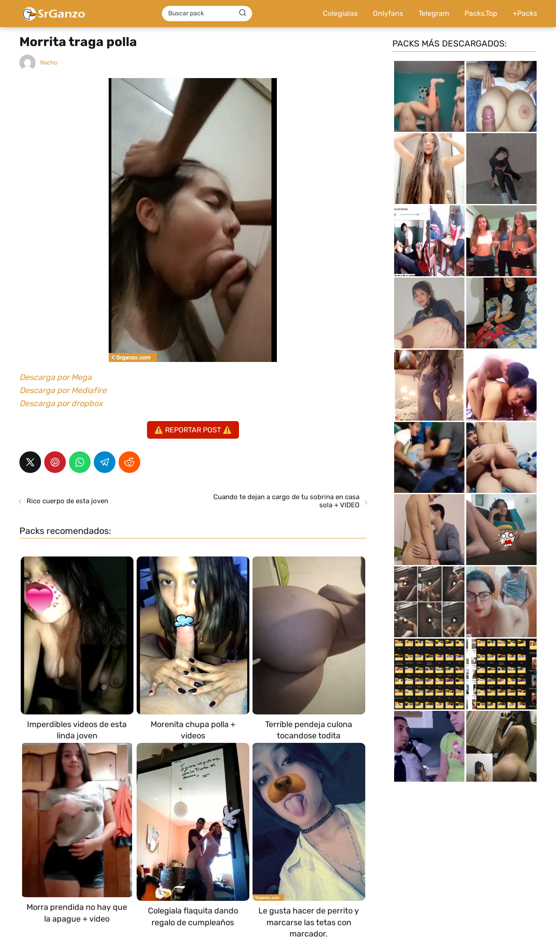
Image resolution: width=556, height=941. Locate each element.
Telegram (433, 13)
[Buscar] (242, 13)
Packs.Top (480, 13)
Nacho (48, 62)
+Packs (525, 13)
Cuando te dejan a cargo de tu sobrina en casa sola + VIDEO (286, 501)
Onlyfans (388, 13)
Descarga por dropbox (61, 403)
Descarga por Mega (55, 377)
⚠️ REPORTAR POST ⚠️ (193, 430)
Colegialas (340, 13)
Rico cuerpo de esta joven (67, 501)
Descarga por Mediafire (62, 390)
